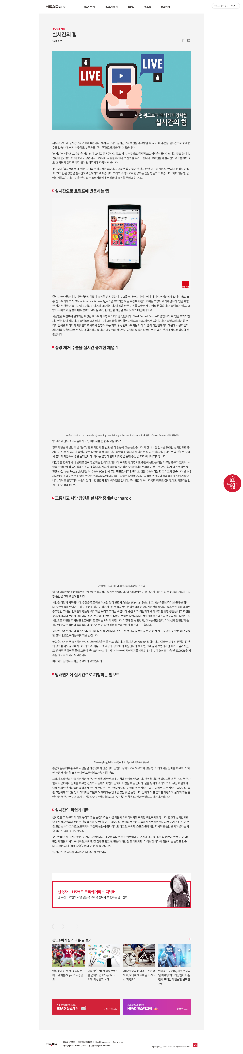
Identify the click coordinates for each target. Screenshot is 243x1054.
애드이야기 (89, 6)
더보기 (189, 939)
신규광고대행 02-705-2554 (99, 1046)
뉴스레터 (165, 6)
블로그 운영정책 (69, 1042)
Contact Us (118, 1042)
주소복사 (188, 40)
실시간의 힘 (64, 34)
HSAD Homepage (102, 1042)
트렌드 (131, 6)
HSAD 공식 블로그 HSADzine (55, 7)
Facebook (182, 40)
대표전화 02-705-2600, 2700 (74, 1046)
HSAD (51, 1041)
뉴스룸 (147, 6)
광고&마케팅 (111, 6)
